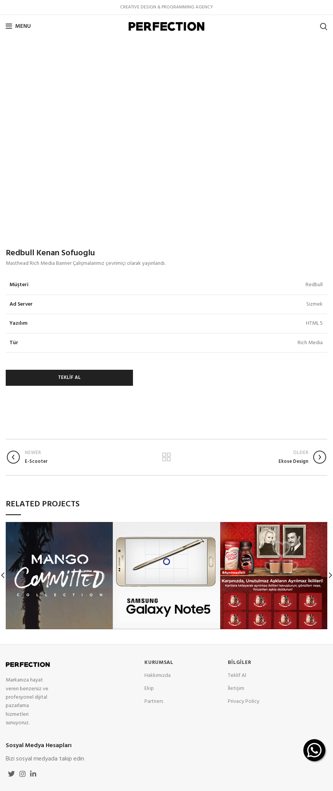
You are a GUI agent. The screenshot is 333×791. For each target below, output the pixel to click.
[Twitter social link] (11, 774)
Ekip (149, 688)
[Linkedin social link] (33, 774)
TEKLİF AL (69, 378)
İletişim (236, 688)
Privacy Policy (243, 701)
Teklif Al (237, 675)
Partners (153, 701)
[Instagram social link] (22, 774)
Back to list (166, 457)
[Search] (323, 26)
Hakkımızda (157, 675)
